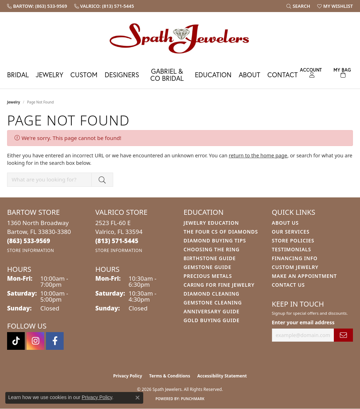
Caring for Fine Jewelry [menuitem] (219, 284)
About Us (285, 222)
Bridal (18, 74)
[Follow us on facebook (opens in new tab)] (55, 341)
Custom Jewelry (295, 267)
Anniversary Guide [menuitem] (211, 311)
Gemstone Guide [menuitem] (207, 267)
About (249, 74)
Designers (122, 74)
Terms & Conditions (169, 376)
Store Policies (293, 240)
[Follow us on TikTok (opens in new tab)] (16, 341)
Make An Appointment (304, 276)
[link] (37, 6)
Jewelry (49, 74)
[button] (298, 6)
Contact (282, 74)
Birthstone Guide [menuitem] (210, 258)
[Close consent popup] (137, 398)
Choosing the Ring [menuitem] (211, 249)
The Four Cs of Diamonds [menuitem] (221, 231)
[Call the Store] (28, 241)
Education (213, 74)
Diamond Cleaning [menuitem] (211, 293)
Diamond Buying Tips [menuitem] (215, 240)
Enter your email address (303, 322)
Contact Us (288, 284)
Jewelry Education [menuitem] (211, 222)
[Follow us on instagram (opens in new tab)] (35, 341)
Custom (84, 74)
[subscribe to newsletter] (343, 335)
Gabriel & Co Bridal (167, 74)
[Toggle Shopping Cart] (342, 72)
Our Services (291, 231)
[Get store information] (30, 250)
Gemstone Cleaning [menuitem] (213, 302)
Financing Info (295, 258)
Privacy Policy (127, 376)
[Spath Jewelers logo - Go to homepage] (180, 38)
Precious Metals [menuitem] (208, 276)
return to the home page (258, 155)
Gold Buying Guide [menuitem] (211, 320)
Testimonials (291, 249)
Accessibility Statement (222, 376)
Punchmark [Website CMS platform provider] (193, 398)
